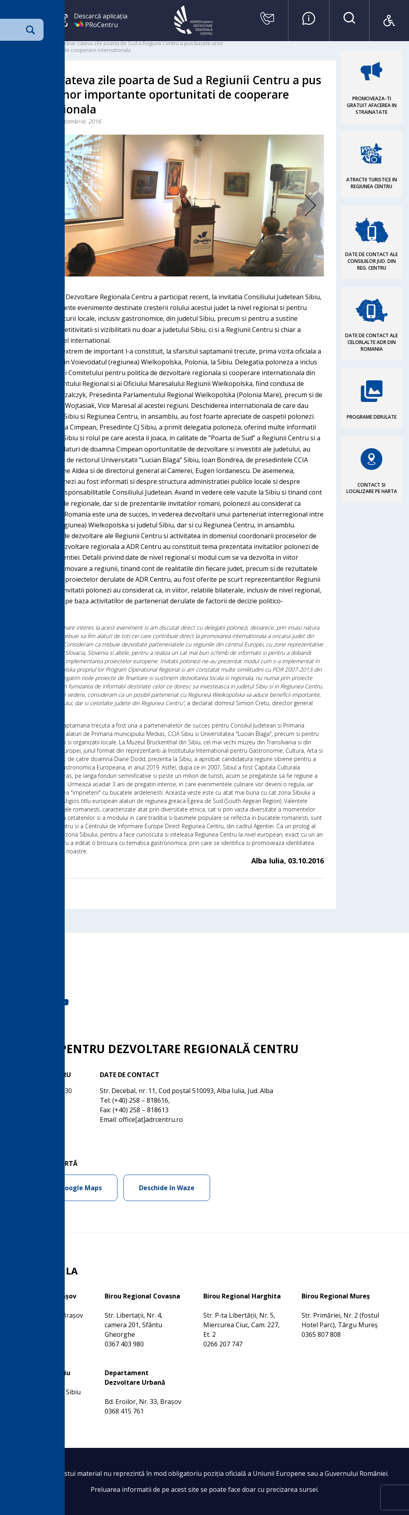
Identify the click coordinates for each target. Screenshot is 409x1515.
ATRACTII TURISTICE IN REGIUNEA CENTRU (371, 183)
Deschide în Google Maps (62, 1187)
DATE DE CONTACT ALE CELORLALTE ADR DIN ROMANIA (371, 342)
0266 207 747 (222, 1344)
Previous (44, 205)
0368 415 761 (124, 1411)
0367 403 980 (124, 1344)
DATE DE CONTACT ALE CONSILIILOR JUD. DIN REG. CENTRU (371, 261)
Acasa (13, 43)
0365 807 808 (321, 1334)
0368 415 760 (26, 1324)
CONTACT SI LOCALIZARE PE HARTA (371, 488)
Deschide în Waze (167, 1187)
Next (298, 205)
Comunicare (39, 43)
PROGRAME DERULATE (372, 417)
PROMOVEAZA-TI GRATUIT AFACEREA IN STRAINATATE (372, 105)
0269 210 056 (26, 1401)
